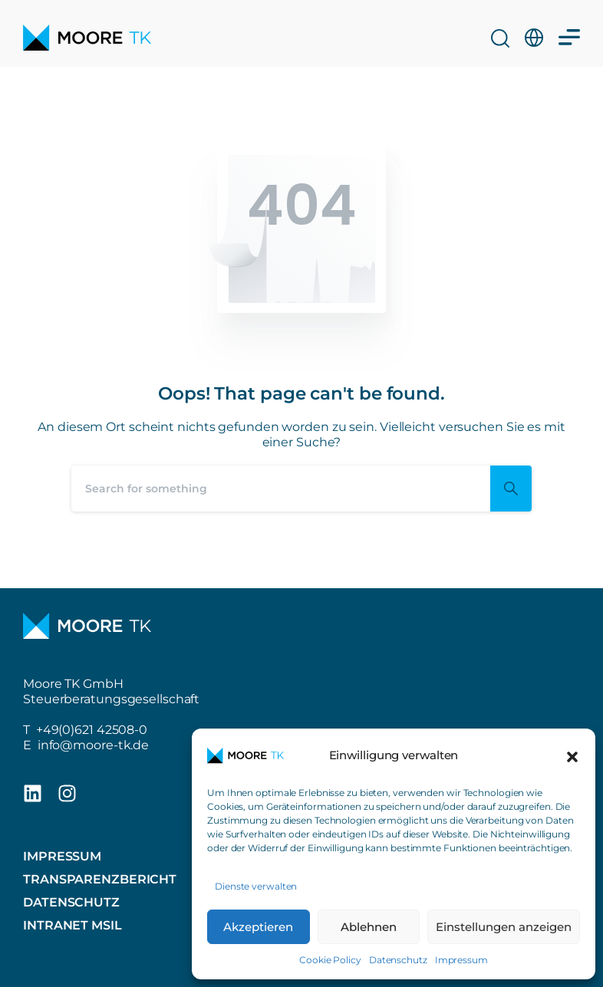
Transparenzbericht (99, 879)
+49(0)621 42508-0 (91, 729)
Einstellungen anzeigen (504, 927)
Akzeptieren (258, 927)
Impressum (461, 960)
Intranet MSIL (72, 925)
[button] (572, 755)
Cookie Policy (330, 960)
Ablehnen (369, 927)
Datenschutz (398, 960)
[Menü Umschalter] (569, 28)
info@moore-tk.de (93, 745)
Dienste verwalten (256, 886)
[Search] (280, 489)
